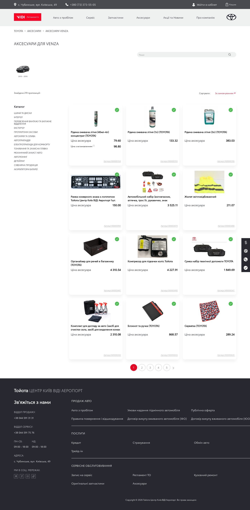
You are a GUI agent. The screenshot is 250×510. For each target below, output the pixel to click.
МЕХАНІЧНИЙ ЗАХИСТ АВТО (28, 152)
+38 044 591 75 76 (24, 432)
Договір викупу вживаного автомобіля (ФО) (157, 418)
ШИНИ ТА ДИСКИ (23, 112)
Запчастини (115, 17)
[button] (231, 4)
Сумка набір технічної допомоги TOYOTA (209, 261)
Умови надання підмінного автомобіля (153, 410)
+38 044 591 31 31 (24, 418)
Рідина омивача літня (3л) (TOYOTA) (206, 132)
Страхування (141, 442)
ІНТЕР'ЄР (18, 117)
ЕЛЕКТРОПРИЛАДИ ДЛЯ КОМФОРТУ (32, 144)
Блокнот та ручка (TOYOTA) (143, 326)
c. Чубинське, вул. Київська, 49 (32, 461)
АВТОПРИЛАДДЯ (22, 140)
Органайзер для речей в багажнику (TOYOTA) (92, 263)
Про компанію (205, 17)
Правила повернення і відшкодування (97, 418)
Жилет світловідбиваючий (200, 196)
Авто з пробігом (63, 17)
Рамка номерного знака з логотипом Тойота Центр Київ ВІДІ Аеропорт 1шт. (93, 198)
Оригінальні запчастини (87, 483)
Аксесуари (143, 17)
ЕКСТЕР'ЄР (19, 127)
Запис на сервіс (81, 475)
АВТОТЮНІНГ (20, 156)
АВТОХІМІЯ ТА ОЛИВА (24, 136)
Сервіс (90, 17)
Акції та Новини (173, 17)
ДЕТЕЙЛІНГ (19, 160)
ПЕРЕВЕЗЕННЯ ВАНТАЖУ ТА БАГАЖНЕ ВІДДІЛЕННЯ (33, 122)
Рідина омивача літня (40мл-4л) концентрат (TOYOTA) (90, 133)
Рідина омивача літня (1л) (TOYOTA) (149, 132)
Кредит (76, 442)
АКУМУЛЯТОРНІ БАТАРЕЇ (26, 169)
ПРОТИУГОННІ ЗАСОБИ (26, 131)
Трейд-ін (77, 451)
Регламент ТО (142, 475)
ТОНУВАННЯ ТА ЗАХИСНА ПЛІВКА (31, 148)
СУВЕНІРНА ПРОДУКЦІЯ (26, 165)
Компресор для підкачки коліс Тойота (150, 261)
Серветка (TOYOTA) (196, 326)
